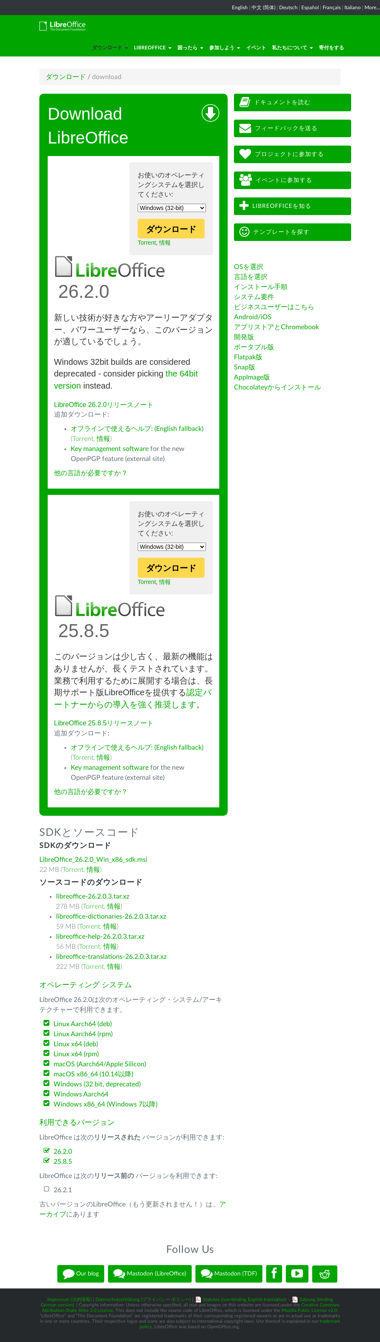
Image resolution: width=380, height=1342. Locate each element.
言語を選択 (250, 277)
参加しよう (224, 47)
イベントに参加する (275, 180)
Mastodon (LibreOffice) (149, 1274)
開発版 (244, 337)
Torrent (147, 242)
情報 (165, 242)
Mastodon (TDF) (229, 1274)
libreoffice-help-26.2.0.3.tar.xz (100, 936)
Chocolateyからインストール (277, 387)
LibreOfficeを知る (275, 206)
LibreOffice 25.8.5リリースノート (104, 723)
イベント (256, 47)
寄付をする (331, 47)
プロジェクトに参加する (281, 154)
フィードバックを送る (278, 128)
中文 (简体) (263, 7)
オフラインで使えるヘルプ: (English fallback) (137, 428)
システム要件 (254, 297)
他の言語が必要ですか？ (91, 473)
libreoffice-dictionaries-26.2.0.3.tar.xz (111, 916)
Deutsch (288, 7)
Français (332, 7)
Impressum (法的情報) (69, 1299)
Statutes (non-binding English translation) (244, 1299)
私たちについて (292, 47)
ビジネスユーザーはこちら (274, 307)
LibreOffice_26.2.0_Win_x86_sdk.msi (93, 859)
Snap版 (244, 367)
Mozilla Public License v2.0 (309, 1310)
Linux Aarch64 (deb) (83, 1024)
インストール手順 (261, 287)
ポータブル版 (254, 347)
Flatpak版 (248, 357)
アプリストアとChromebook (276, 327)
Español (310, 7)
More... (372, 7)
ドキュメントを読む (275, 102)
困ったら (190, 47)
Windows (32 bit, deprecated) (97, 1084)
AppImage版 (252, 377)
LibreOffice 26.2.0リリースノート (104, 404)
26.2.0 (63, 1151)
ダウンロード (110, 47)
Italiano (352, 7)
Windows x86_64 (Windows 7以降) (105, 1104)
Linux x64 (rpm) (76, 1054)
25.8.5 (63, 1161)
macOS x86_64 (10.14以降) (93, 1074)
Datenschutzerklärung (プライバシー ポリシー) (143, 1299)
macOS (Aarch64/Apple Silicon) (100, 1064)
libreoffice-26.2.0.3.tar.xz (92, 896)
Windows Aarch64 (81, 1094)
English (240, 7)
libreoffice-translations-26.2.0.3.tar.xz (111, 956)
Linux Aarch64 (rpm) (83, 1034)
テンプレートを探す (274, 232)
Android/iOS (253, 317)
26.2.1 (63, 1190)
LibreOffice (153, 47)
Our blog (81, 1274)
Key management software (110, 449)
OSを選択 (248, 267)
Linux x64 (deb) (76, 1044)
